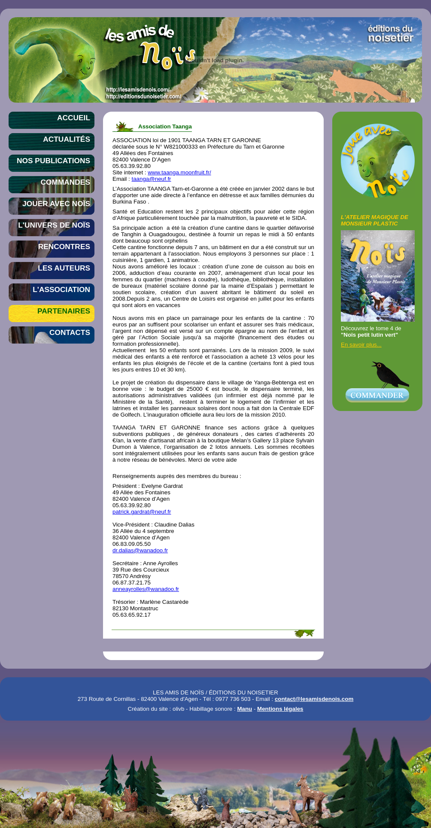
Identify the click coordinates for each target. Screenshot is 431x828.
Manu (244, 709)
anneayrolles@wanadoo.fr (145, 589)
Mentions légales (280, 709)
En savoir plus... (361, 344)
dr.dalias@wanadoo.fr (140, 550)
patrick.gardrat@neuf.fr (141, 511)
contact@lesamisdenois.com (314, 699)
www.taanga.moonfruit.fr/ (179, 172)
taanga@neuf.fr (151, 179)
